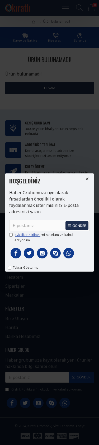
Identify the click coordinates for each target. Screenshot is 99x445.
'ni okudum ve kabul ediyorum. (41, 237)
